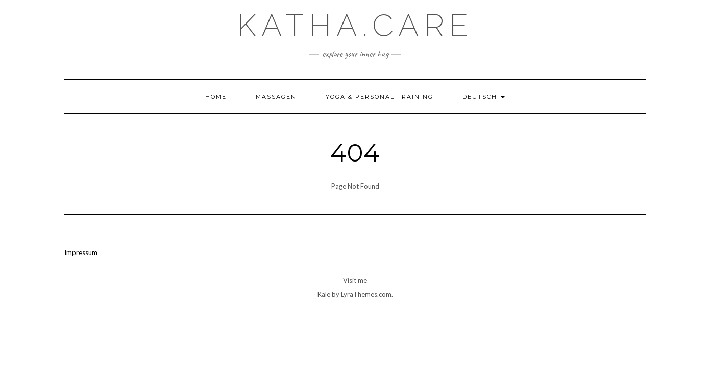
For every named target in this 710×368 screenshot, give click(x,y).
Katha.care (355, 25)
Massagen (276, 96)
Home (216, 96)
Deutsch (483, 96)
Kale (323, 294)
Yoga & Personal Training (379, 96)
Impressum (80, 252)
